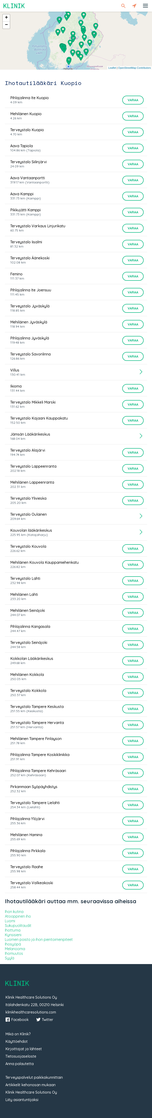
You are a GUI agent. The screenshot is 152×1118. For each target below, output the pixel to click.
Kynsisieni (13, 934)
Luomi (10, 921)
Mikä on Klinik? (18, 1034)
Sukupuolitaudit (18, 925)
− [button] (6, 25)
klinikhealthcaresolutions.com (30, 1012)
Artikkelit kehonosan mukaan (30, 1084)
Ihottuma (12, 930)
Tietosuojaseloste (20, 1056)
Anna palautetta (19, 1063)
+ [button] (6, 17)
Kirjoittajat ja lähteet (23, 1048)
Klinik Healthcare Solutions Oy (31, 1092)
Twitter (44, 1019)
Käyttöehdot (16, 1041)
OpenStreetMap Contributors (134, 67)
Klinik (14, 5)
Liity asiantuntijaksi (21, 1099)
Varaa (133, 100)
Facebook (17, 1019)
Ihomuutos (14, 953)
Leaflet (112, 67)
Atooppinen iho (18, 916)
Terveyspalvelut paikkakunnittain (34, 1077)
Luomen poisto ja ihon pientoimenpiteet (39, 939)
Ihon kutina (14, 911)
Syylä (9, 958)
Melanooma (15, 948)
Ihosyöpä (13, 944)
